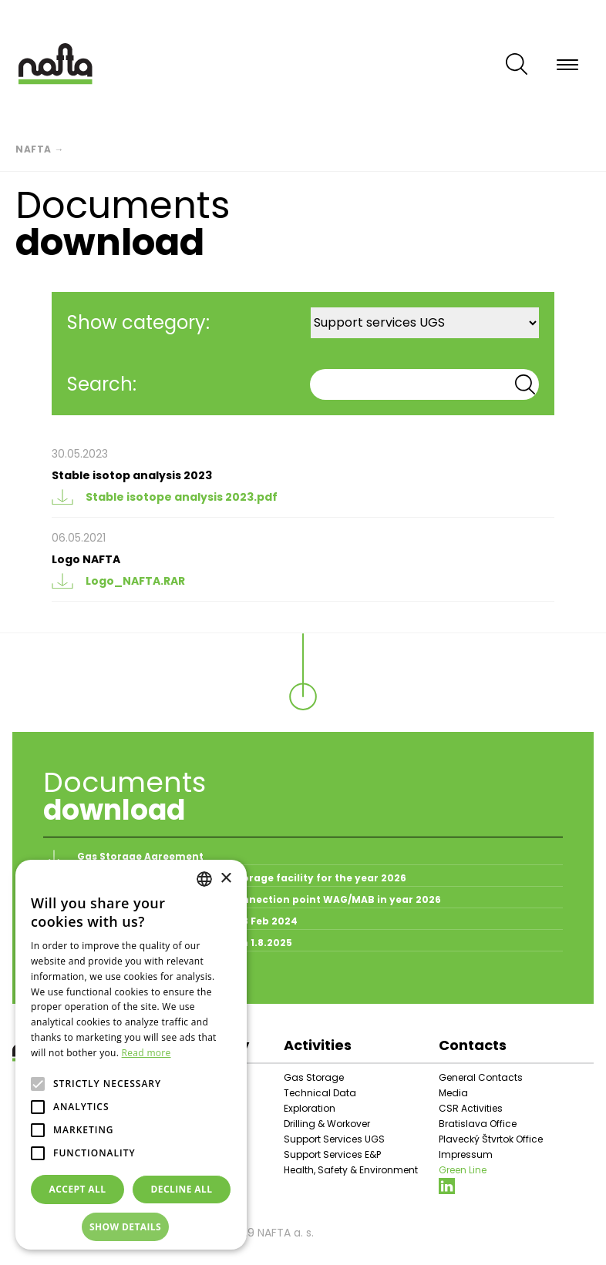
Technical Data (320, 1092)
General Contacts (481, 1077)
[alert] (131, 1055)
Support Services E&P (332, 1154)
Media (453, 1092)
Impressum (466, 1154)
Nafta (33, 149)
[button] (131, 1227)
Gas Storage (314, 1077)
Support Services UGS (334, 1139)
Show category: (138, 322)
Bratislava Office (478, 1123)
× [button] (225, 878)
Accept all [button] (77, 1189)
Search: (101, 384)
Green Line (462, 1169)
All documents (90, 977)
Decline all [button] (182, 1189)
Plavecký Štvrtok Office (491, 1139)
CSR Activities (471, 1108)
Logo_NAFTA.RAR (118, 581)
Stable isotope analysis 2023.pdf (165, 497)
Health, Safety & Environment (351, 1169)
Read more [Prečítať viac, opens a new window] (146, 1052)
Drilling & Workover (327, 1123)
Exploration (309, 1108)
